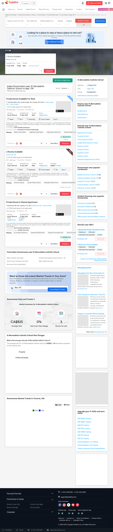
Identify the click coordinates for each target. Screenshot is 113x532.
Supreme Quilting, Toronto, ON (89, 178)
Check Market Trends (57, 289)
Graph (58, 407)
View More (54, 144)
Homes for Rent (83, 146)
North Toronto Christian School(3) (17, 261)
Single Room (43, 115)
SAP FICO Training (83, 429)
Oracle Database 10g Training (87, 445)
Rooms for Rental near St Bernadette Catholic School (94, 260)
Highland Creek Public (36, 132)
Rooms (20, 10)
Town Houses (90, 10)
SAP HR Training (83, 435)
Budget (69, 21)
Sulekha (11, 3)
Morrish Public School (71, 132)
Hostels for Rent (83, 153)
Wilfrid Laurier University (87, 210)
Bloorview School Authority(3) (16, 265)
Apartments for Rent (84, 133)
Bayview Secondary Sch (55, 233)
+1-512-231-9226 (80, 492)
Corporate (30, 513)
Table (67, 407)
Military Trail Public (20, 132)
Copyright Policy (78, 520)
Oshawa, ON (82, 239)
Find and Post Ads (30, 494)
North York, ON (11, 60)
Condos (79, 10)
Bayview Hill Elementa (37, 233)
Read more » (84, 289)
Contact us (70, 518)
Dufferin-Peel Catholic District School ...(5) (52, 258)
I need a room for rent (15, 21)
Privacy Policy (96, 518)
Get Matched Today (54, 42)
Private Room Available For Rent (20, 99)
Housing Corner (84, 268)
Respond (49, 71)
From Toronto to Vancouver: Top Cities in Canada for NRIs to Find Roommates (91, 295)
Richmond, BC (36, 206)
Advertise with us (64, 520)
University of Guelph (86, 203)
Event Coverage (12, 508)
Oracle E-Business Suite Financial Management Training (91, 449)
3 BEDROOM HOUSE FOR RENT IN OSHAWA (92, 230)
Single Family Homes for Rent (87, 143)
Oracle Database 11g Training (87, 442)
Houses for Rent (83, 150)
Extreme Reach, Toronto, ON (88, 185)
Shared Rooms (44, 10)
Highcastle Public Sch (53, 132)
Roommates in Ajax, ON (67, 15)
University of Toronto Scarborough (27, 130)
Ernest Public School (34, 183)
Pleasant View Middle (68, 183)
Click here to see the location (87, 96)
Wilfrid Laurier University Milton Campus (91, 217)
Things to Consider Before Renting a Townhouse (91, 314)
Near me (11, 10)
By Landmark (32, 21)
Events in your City (13, 505)
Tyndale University (23, 180)
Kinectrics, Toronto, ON (86, 188)
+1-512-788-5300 (67, 492)
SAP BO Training (83, 425)
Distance (65, 88)
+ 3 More (58, 166)
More (55, 119)
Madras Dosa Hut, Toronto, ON (89, 175)
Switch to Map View (62, 81)
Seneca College (19, 183)
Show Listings (83, 21)
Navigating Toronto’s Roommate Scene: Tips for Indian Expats (91, 274)
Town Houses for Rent (85, 140)
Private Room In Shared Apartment (22, 203)
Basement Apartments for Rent (88, 160)
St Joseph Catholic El (20, 233)
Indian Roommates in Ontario (27, 15)
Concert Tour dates (36, 505)
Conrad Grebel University (87, 213)
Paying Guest (57, 10)
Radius (60, 21)
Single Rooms (30, 10)
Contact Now (101, 239)
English (21, 220)
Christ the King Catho (73, 233)
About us (61, 518)
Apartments (69, 10)
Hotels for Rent (82, 156)
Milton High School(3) (46, 261)
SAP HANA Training (84, 432)
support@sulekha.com (68, 497)
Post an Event (35, 508)
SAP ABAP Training (84, 422)
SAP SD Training (83, 439)
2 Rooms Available (13, 57)
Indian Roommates (10, 15)
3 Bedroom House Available (87, 245)
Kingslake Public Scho (51, 183)
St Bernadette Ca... (47, 21)
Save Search (100, 21)
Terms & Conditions (82, 518)
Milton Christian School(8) (15, 258)
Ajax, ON (90, 89)
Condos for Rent (83, 136)
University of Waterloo (86, 207)
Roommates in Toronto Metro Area (48, 15)
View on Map (14, 104)
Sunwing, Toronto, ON (86, 182)
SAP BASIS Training (84, 419)
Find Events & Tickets (30, 499)
